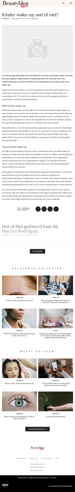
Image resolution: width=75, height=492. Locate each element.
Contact (53, 477)
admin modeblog (31, 18)
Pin (50, 209)
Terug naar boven (36, 429)
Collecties (46, 458)
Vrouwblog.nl (37, 464)
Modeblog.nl (36, 470)
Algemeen (5, 19)
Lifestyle (33, 458)
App (56, 209)
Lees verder (37, 251)
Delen (38, 209)
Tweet (44, 209)
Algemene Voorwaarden (38, 477)
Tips (57, 458)
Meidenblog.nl (37, 467)
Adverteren (22, 477)
